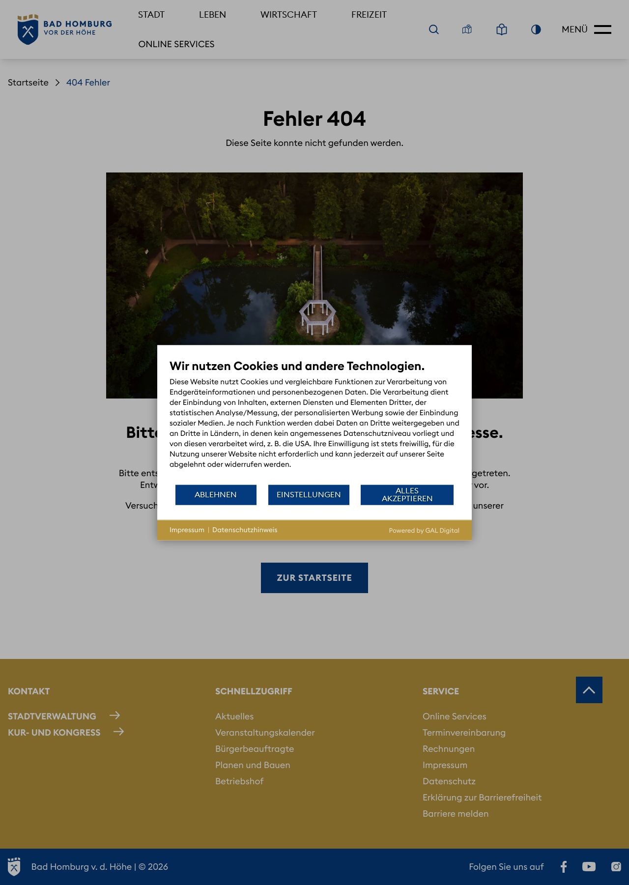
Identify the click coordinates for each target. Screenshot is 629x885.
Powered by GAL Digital (424, 530)
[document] (314, 421)
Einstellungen (309, 494)
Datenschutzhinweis (245, 529)
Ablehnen (216, 494)
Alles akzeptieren (407, 494)
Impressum (187, 529)
